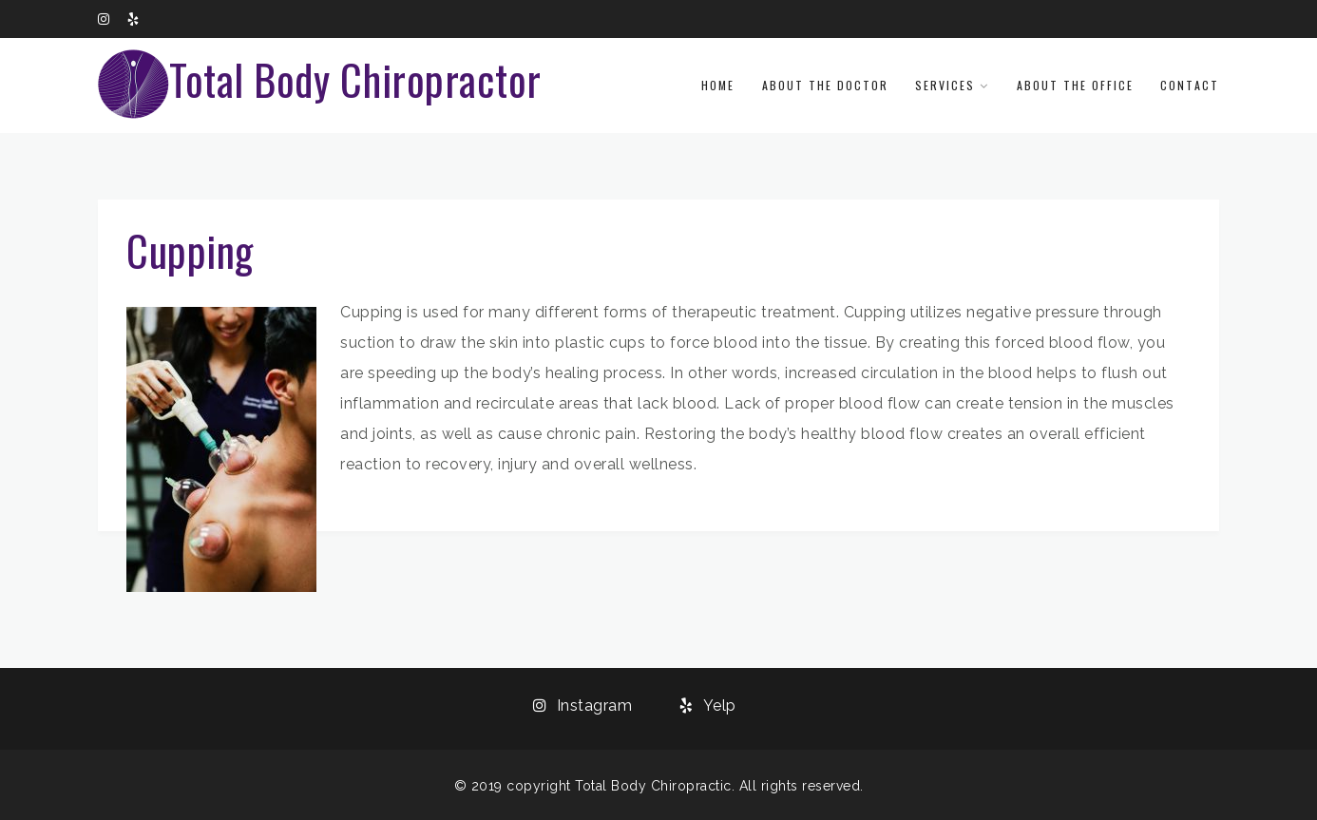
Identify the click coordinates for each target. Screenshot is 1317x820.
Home (718, 85)
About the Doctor (825, 85)
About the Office (1075, 85)
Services (945, 85)
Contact (1189, 85)
